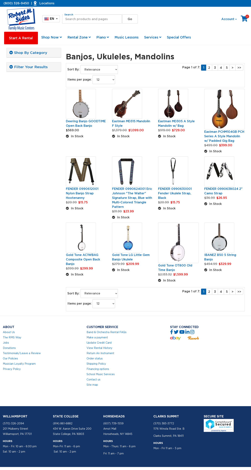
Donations (9, 347)
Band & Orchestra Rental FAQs (107, 332)
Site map (92, 384)
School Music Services (101, 374)
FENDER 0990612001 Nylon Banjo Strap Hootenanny (82, 193)
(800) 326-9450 (16, 3)
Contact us (93, 379)
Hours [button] (7, 441)
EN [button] (51, 19)
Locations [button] (46, 3)
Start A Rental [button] (21, 38)
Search (68, 14)
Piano (102, 37)
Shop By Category (28, 53)
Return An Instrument (100, 353)
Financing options (98, 368)
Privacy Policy (12, 368)
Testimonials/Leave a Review (22, 353)
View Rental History (99, 347)
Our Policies (10, 358)
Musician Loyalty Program (19, 363)
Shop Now (51, 37)
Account (229, 19)
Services (152, 37)
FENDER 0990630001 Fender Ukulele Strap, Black (175, 193)
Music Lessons (127, 37)
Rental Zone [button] (79, 37)
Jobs (6, 342)
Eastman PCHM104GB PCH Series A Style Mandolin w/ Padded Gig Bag (224, 136)
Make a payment (97, 337)
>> (239, 67)
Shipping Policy (96, 363)
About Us (9, 332)
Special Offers (179, 37)
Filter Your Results (28, 67)
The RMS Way (12, 337)
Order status (95, 358)
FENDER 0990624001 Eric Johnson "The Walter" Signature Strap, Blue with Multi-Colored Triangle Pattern (132, 197)
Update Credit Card (99, 342)
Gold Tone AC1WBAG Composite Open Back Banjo (83, 259)
